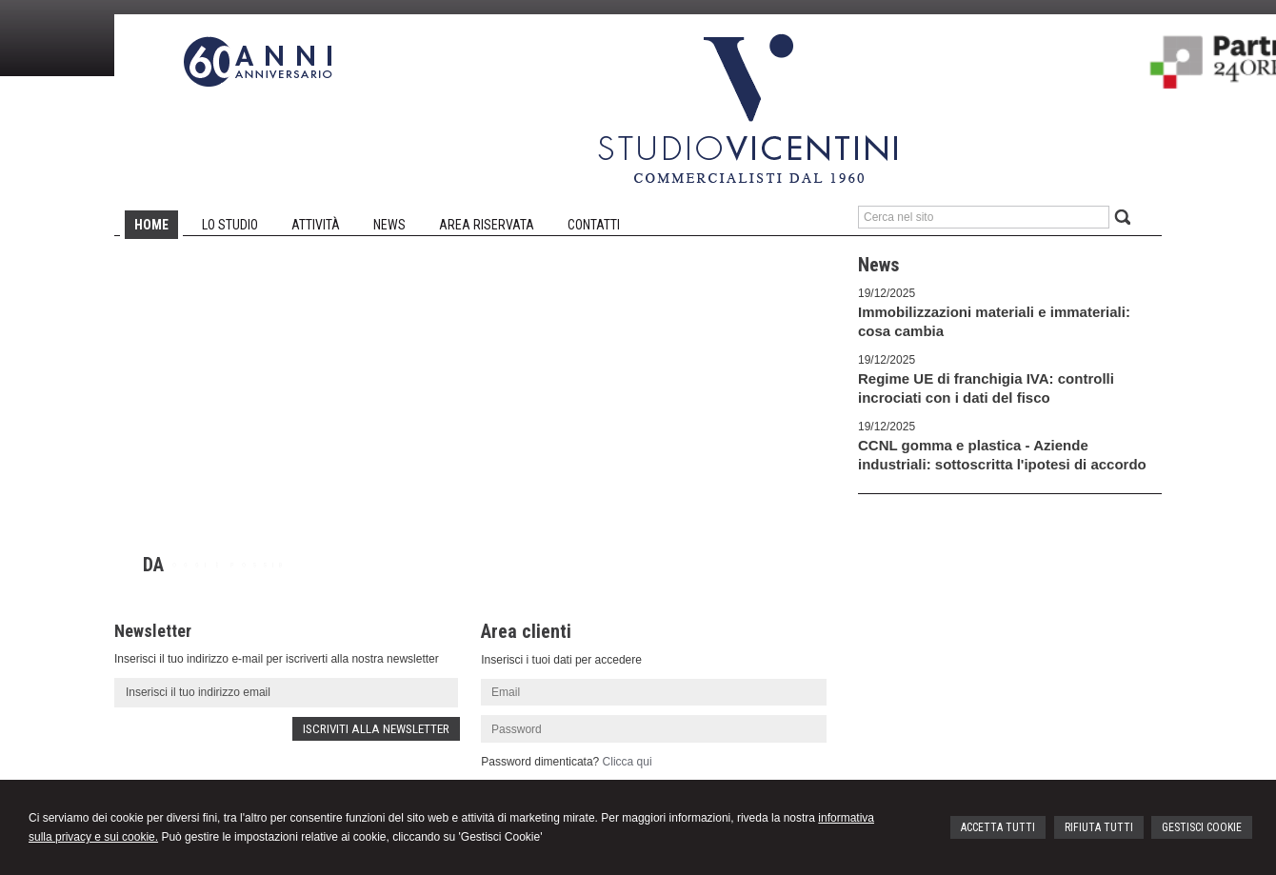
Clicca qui (627, 761)
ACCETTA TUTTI (998, 827)
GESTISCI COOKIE (1202, 827)
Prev (766, 579)
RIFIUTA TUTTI (1099, 827)
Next (794, 579)
